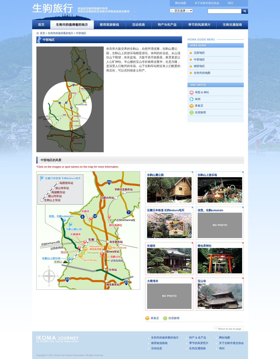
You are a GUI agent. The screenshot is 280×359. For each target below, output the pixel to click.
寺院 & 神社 (202, 92)
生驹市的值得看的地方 (72, 25)
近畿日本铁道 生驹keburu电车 (165, 210)
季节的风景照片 (199, 25)
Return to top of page (140, 328)
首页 (41, 25)
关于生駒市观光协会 (206, 3)
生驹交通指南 (232, 25)
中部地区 (81, 33)
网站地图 (180, 3)
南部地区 (199, 66)
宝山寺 (202, 281)
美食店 (199, 105)
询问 (230, 3)
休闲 (197, 99)
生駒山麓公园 (155, 175)
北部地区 (199, 52)
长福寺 (151, 245)
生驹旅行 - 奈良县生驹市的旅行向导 (96, 11)
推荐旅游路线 (110, 25)
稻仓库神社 (204, 245)
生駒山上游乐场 (207, 175)
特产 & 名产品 (167, 25)
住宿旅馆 (200, 112)
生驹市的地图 (202, 72)
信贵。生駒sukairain (210, 210)
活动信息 (139, 25)
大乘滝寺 (152, 281)
